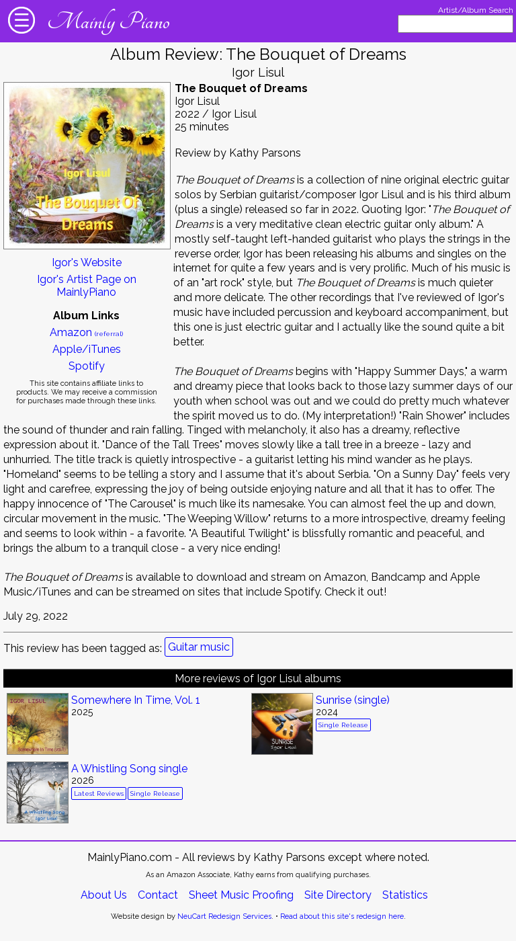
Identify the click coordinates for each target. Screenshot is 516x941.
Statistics (405, 895)
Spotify (87, 366)
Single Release (343, 725)
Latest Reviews (99, 793)
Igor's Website (87, 262)
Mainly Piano (108, 21)
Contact (158, 895)
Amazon (86, 332)
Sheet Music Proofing (241, 895)
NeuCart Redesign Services (224, 916)
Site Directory (338, 895)
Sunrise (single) (353, 700)
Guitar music (199, 647)
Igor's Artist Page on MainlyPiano (86, 285)
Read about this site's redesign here (342, 916)
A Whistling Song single (129, 768)
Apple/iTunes (86, 349)
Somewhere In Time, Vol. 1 (135, 700)
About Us (104, 895)
